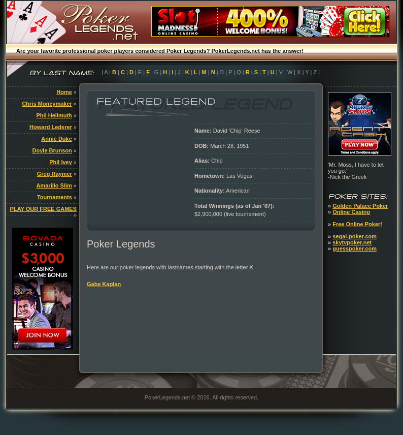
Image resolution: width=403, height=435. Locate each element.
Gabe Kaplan (104, 284)
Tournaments (54, 197)
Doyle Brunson (52, 150)
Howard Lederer (50, 127)
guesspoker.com (354, 248)
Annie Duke (56, 139)
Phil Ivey (60, 162)
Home (64, 92)
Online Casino (351, 212)
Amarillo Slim (54, 185)
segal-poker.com (354, 236)
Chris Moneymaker (47, 104)
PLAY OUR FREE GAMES (43, 209)
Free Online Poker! (357, 224)
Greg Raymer (54, 174)
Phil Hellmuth (54, 115)
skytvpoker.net (352, 242)
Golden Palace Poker (360, 206)
